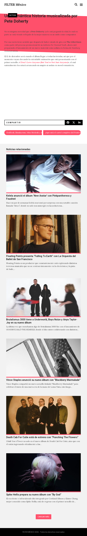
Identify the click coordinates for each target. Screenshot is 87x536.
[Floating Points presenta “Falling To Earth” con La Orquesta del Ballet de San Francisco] (43, 245)
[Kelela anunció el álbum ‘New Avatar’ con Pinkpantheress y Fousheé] (43, 183)
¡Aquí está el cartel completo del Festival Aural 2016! (63, 132)
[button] (76, 4)
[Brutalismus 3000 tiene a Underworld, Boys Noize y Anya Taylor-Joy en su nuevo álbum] (43, 307)
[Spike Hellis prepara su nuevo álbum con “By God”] (43, 480)
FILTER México (15, 5)
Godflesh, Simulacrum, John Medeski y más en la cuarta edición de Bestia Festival (24, 132)
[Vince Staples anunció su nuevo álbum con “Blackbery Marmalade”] (43, 366)
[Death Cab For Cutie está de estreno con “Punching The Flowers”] (43, 423)
